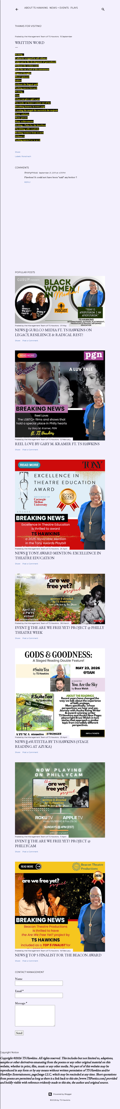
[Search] (103, 9)
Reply (27, 182)
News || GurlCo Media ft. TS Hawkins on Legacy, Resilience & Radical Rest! (53, 332)
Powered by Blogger (60, 1094)
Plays (74, 7)
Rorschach (26, 156)
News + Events (59, 7)
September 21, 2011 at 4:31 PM (52, 173)
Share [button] (17, 152)
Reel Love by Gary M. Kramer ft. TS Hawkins (57, 443)
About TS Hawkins (36, 7)
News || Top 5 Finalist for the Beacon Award (58, 955)
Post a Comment (30, 340)
